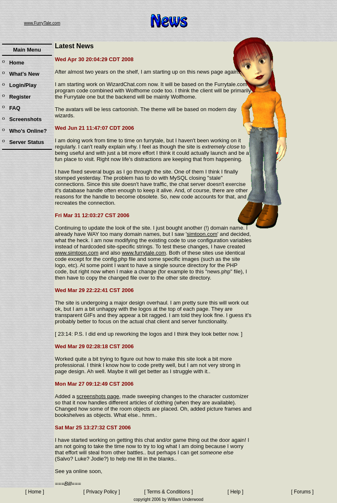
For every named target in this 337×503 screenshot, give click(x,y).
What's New (24, 74)
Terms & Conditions (168, 492)
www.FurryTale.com (42, 23)
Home (16, 62)
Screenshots (25, 119)
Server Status (26, 142)
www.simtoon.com (76, 253)
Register (20, 97)
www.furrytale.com (144, 253)
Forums (302, 492)
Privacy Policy (101, 492)
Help (235, 492)
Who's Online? (28, 131)
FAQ (14, 108)
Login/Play (23, 85)
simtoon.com (202, 234)
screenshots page (97, 396)
